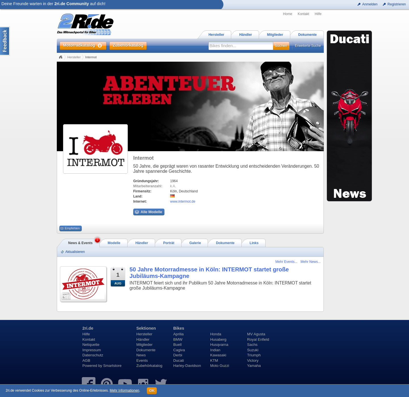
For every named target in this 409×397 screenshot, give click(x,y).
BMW (177, 339)
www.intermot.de (182, 201)
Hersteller (74, 57)
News (141, 355)
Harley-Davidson (187, 365)
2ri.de (87, 328)
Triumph (254, 355)
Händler (142, 339)
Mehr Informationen (124, 390)
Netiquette (90, 344)
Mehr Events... (286, 262)
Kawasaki (218, 355)
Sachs (252, 344)
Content (5, 41)
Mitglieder (144, 344)
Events (142, 360)
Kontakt (303, 14)
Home (287, 14)
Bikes (178, 328)
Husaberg (218, 339)
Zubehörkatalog (149, 365)
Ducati (178, 360)
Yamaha (254, 365)
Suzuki (252, 350)
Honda (215, 334)
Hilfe (318, 14)
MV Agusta (256, 334)
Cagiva (179, 350)
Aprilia (178, 334)
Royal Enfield (258, 339)
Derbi (177, 355)
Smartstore (112, 365)
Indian (215, 350)
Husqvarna (219, 344)
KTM (214, 360)
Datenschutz (92, 355)
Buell (177, 344)
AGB (86, 360)
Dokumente (145, 350)
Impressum (91, 350)
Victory (252, 360)
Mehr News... (311, 262)
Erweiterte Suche (308, 46)
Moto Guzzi (219, 365)
